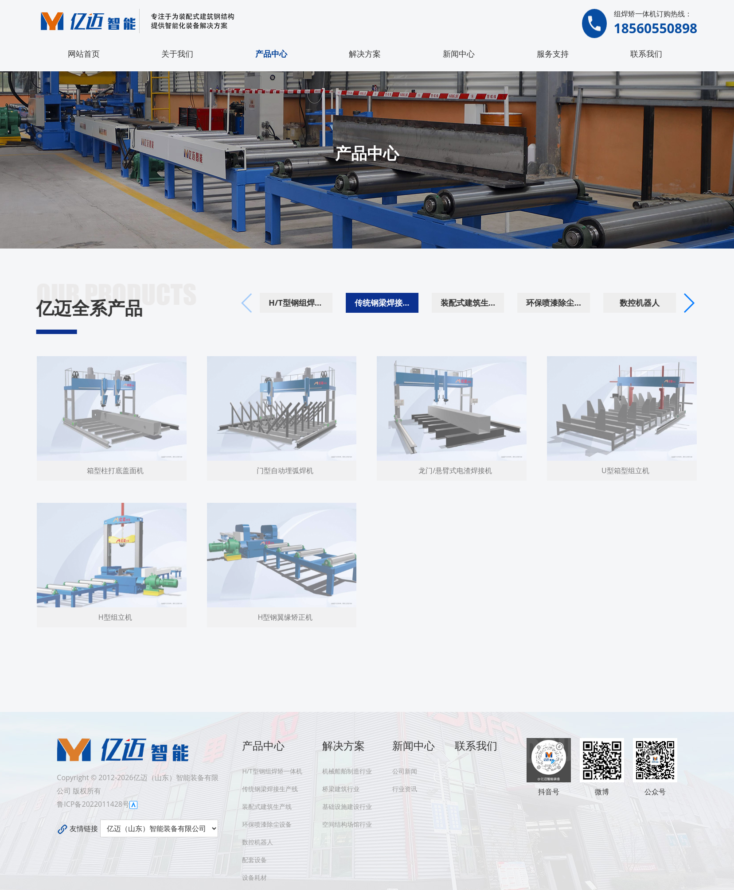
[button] (705, 303)
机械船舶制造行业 (347, 771)
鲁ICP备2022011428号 (93, 804)
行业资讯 (404, 789)
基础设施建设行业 (347, 806)
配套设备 (254, 859)
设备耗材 (254, 877)
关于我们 (177, 53)
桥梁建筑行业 (340, 789)
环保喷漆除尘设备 (575, 302)
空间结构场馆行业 (347, 824)
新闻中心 (459, 53)
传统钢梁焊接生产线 (403, 302)
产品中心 (271, 53)
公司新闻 (404, 771)
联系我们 (646, 53)
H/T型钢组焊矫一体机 (317, 302)
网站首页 (84, 53)
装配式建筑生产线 (489, 302)
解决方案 (365, 53)
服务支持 (553, 53)
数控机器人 (656, 302)
